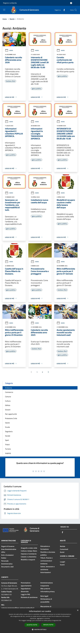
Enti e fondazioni (7, 555)
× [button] (77, 610)
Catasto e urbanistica (28, 556)
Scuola (7, 427)
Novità (12, 19)
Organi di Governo (7, 546)
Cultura (7, 401)
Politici (3, 558)
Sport (7, 440)
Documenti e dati (7, 566)
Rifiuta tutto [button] (48, 625)
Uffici (3, 552)
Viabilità (8, 453)
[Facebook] (63, 10)
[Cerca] (75, 10)
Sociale (7, 436)
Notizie (62, 546)
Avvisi (9, 50)
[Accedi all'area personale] (71, 3)
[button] (40, 629)
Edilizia (7, 405)
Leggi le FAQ (25, 594)
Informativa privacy (47, 591)
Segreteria (8, 431)
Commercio (9, 392)
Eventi (62, 564)
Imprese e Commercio (29, 554)
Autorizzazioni (45, 572)
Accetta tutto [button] (32, 625)
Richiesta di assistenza (29, 597)
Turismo (8, 449)
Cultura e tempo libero (29, 551)
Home (4, 19)
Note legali (44, 596)
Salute (7, 422)
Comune (8, 396)
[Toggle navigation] (4, 10)
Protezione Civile (11, 418)
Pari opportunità (11, 414)
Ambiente (8, 388)
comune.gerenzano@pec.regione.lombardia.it (17, 608)
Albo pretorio (45, 588)
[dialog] (40, 620)
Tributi (7, 444)
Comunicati (64, 549)
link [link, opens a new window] (60, 620)
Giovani (7, 409)
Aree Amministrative (8, 549)
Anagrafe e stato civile (29, 548)
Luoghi (62, 562)
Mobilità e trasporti (28, 559)
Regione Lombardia (10, 3)
